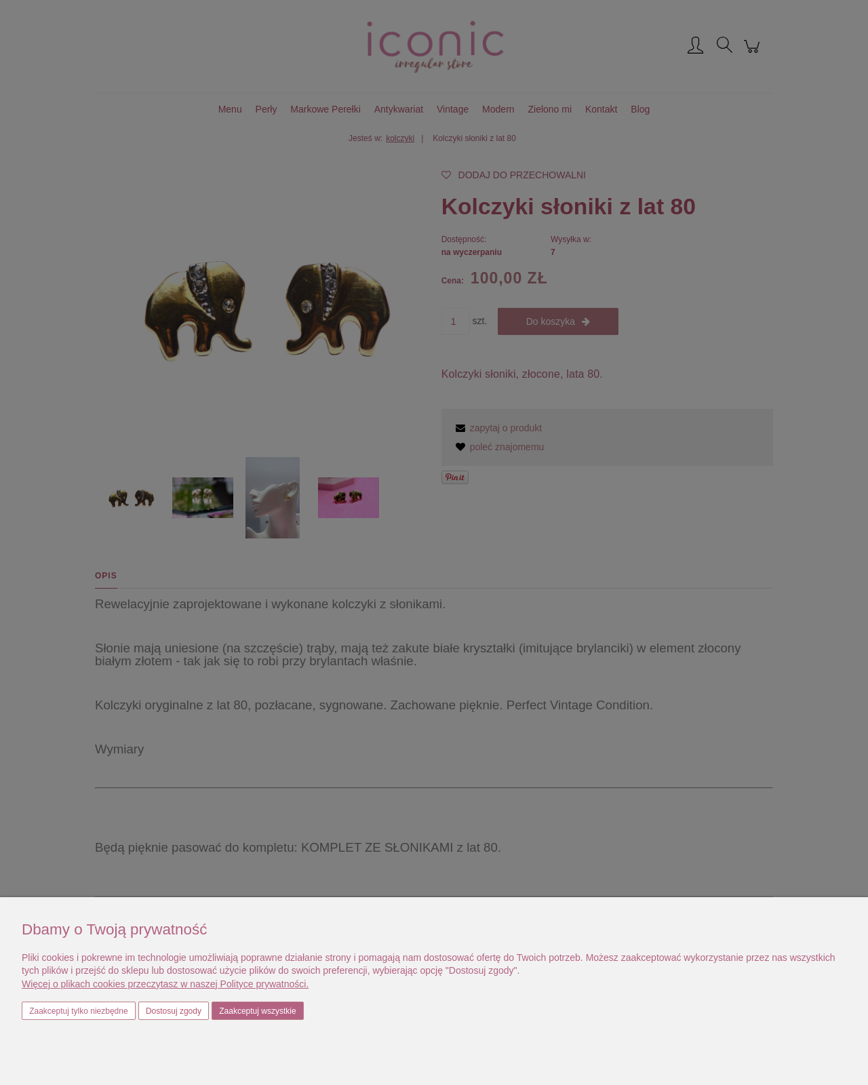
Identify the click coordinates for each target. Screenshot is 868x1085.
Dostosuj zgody (173, 1011)
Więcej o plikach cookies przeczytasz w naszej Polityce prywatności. (165, 984)
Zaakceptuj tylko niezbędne (78, 1011)
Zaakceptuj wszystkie (257, 1011)
